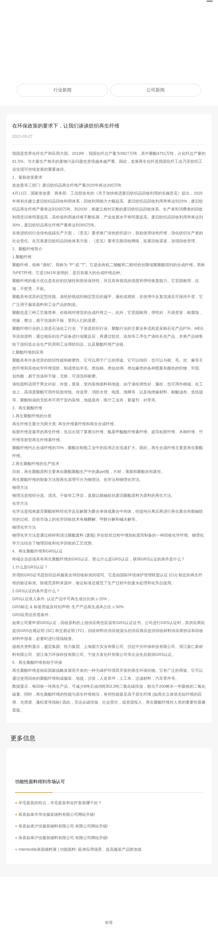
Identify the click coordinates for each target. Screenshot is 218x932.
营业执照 (175, 916)
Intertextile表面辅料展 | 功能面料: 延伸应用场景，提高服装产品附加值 (80, 849)
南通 (159, 916)
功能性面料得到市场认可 (40, 781)
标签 (109, 922)
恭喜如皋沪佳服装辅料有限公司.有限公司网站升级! (63, 826)
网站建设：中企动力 (136, 916)
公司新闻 (155, 89)
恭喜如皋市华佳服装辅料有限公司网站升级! (56, 814)
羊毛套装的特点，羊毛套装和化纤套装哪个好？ (60, 802)
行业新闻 (62, 89)
